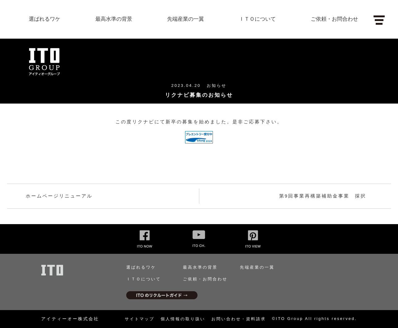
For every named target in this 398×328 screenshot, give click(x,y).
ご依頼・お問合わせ (334, 19)
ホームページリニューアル (59, 195)
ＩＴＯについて (257, 19)
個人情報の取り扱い (183, 319)
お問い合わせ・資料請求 (238, 319)
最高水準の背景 (113, 19)
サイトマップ (139, 319)
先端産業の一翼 (185, 19)
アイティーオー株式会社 (70, 318)
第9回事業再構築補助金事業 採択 (322, 195)
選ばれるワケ (44, 19)
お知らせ (217, 85)
